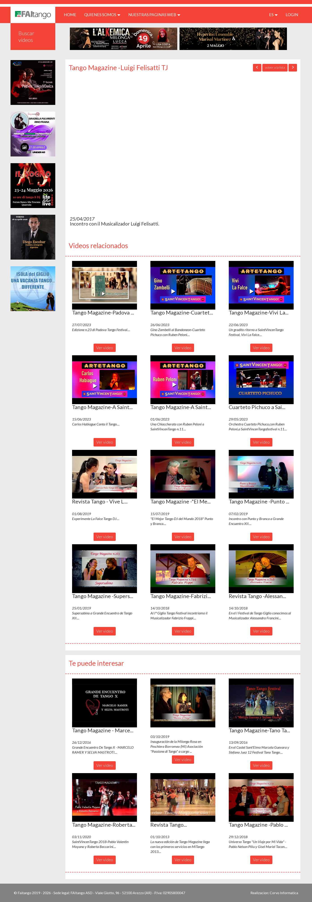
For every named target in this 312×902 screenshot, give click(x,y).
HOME (72, 14)
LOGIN (292, 14)
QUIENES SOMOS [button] (102, 14)
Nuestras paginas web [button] (154, 14)
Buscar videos (26, 36)
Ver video (104, 347)
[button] (104, 285)
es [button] (273, 14)
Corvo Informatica (284, 893)
